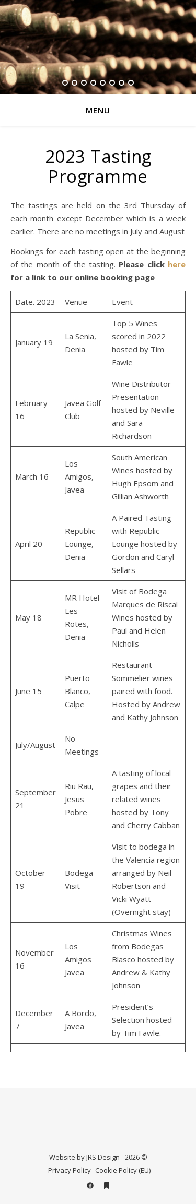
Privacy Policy (69, 1170)
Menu (98, 110)
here (177, 264)
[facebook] (91, 1185)
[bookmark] (106, 1185)
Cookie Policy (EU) (123, 1170)
